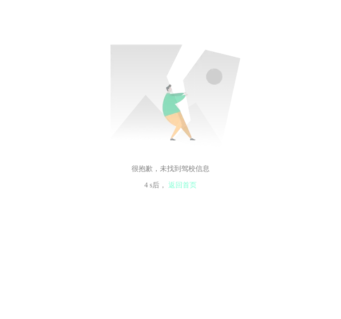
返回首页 (182, 185)
